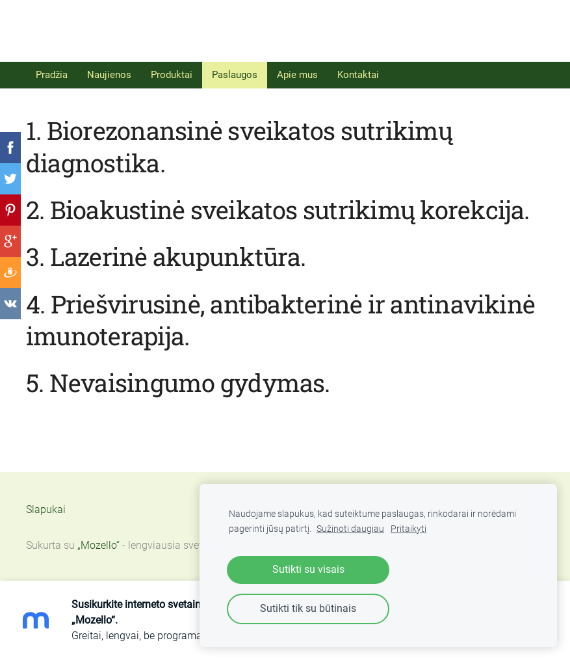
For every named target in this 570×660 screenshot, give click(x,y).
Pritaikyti (408, 529)
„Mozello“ (98, 545)
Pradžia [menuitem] (52, 75)
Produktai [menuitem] (171, 75)
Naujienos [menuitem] (109, 75)
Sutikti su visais (308, 569)
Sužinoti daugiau (350, 529)
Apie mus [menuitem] (297, 75)
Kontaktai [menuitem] (358, 75)
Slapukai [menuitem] (46, 509)
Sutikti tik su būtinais (308, 608)
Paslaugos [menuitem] (234, 75)
